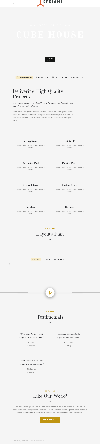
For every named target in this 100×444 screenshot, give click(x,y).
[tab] (24, 77)
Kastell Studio (50, 25)
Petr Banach (24, 441)
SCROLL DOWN (50, 59)
